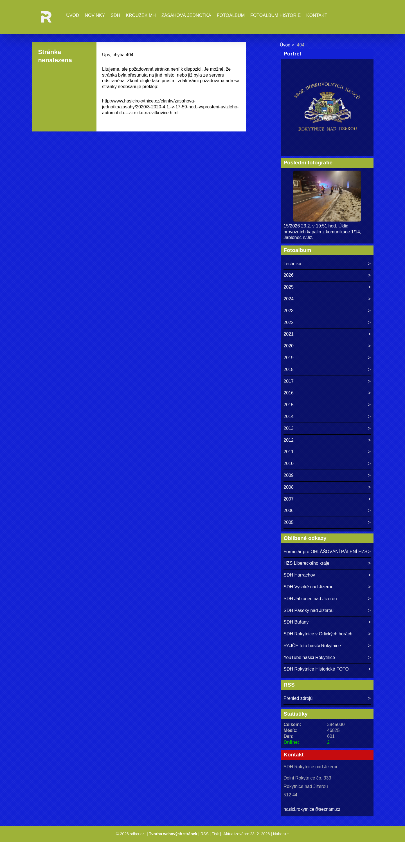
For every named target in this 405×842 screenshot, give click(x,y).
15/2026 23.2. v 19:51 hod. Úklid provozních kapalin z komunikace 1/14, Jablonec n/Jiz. (322, 232)
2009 (289, 475)
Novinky (95, 15)
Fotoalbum (231, 15)
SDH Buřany (296, 622)
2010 (289, 463)
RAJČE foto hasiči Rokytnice (312, 645)
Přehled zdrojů (298, 698)
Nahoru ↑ (281, 834)
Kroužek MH (141, 15)
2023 (289, 310)
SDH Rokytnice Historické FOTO (316, 669)
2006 (289, 510)
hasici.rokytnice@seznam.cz (312, 809)
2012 (289, 440)
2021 (289, 334)
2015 (289, 404)
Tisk (215, 834)
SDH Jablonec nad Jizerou (310, 598)
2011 (289, 451)
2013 (289, 428)
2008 (289, 487)
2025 (289, 287)
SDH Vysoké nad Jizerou (308, 586)
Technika (292, 263)
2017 (289, 381)
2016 (289, 392)
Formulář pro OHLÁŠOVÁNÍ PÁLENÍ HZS (325, 551)
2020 (289, 345)
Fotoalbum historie (275, 15)
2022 (289, 322)
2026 (289, 275)
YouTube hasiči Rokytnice (309, 657)
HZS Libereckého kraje (306, 563)
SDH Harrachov (299, 575)
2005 (289, 522)
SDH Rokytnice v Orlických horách (318, 633)
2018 (289, 369)
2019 (289, 357)
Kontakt (316, 15)
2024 (289, 298)
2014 (289, 416)
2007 (289, 499)
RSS (205, 834)
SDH (115, 15)
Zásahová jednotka (186, 15)
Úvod (72, 15)
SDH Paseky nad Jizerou (309, 610)
